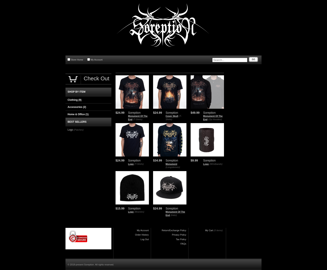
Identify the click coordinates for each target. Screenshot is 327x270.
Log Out (145, 239)
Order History (142, 234)
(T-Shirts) (137, 119)
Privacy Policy (179, 234)
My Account (95, 59)
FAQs (183, 243)
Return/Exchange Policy (174, 230)
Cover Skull (172, 116)
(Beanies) (139, 212)
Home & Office (78, 114)
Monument (171, 164)
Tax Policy (181, 239)
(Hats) (174, 215)
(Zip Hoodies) (215, 119)
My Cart (209, 230)
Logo (131, 164)
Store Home (75, 59)
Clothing (75, 99)
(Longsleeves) (173, 167)
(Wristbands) (215, 164)
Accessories (77, 107)
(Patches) (79, 130)
